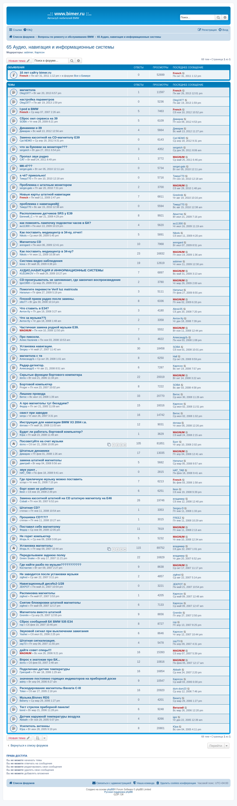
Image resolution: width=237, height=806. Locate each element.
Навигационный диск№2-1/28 (42, 583)
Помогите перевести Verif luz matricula (49, 289)
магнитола (27, 90)
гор (21, 624)
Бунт (175, 441)
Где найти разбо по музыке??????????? (50, 564)
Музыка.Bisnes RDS (34, 697)
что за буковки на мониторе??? (43, 147)
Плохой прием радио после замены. (47, 299)
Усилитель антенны (35, 726)
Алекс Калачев (28, 340)
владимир (179, 498)
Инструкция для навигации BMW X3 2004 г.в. (53, 422)
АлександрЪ (180, 337)
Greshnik (178, 195)
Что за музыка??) (33, 318)
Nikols (23, 235)
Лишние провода (32, 393)
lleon (22, 491)
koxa (22, 264)
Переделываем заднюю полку (42, 555)
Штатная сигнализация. (37, 640)
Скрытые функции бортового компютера (51, 374)
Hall (175, 356)
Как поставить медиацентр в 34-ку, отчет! (51, 232)
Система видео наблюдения (41, 261)
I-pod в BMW (29, 109)
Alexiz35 (178, 308)
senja (23, 415)
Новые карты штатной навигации (45, 194)
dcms (23, 377)
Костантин (26, 567)
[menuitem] (27, 30)
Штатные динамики (34, 450)
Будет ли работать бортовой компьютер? (51, 431)
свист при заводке (34, 412)
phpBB (110, 789)
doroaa (24, 425)
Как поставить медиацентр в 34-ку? (47, 251)
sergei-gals (26, 169)
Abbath (177, 669)
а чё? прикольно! (33, 175)
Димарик (178, 119)
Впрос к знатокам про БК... (40, 659)
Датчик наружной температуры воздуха (50, 716)
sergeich (24, 150)
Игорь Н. (25, 539)
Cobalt (23, 501)
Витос (23, 396)
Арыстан (178, 214)
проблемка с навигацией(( (39, 204)
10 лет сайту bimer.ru (35, 72)
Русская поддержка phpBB (118, 792)
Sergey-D (178, 508)
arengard (25, 245)
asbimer (28, 52)
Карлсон (40, 52)
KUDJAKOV (26, 273)
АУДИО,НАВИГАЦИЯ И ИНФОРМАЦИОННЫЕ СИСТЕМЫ (61, 270)
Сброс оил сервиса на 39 (39, 118)
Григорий (25, 672)
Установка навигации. (36, 346)
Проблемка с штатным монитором (46, 185)
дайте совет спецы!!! (35, 650)
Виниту (24, 700)
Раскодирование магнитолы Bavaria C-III (50, 688)
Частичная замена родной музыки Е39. (49, 327)
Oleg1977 (25, 93)
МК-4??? (26, 166)
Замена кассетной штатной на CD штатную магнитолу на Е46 (66, 498)
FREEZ (177, 517)
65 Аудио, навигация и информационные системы (60, 47)
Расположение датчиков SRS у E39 (46, 213)
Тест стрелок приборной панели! (44, 707)
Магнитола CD (30, 242)
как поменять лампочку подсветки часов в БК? (55, 223)
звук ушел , (28, 469)
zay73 (23, 643)
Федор (23, 406)
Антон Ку (25, 311)
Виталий (178, 707)
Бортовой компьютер (36, 384)
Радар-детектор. (32, 365)
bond (22, 710)
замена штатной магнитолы (41, 460)
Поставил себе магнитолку (40, 526)
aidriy (23, 681)
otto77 (23, 302)
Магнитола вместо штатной (40, 612)
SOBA (23, 121)
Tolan (23, 691)
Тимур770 (25, 178)
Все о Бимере (82, 75)
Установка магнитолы (36, 545)
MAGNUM (179, 157)
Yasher (24, 634)
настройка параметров (37, 99)
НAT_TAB (25, 472)
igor (175, 717)
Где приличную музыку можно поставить (51, 479)
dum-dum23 (180, 688)
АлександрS (27, 368)
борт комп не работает (37, 488)
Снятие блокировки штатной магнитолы (50, 602)
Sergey (24, 349)
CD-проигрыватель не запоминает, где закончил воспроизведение (70, 280)
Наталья (25, 292)
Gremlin (24, 615)
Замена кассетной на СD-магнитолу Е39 (50, 137)
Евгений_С (26, 216)
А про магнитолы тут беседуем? (44, 403)
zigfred (23, 577)
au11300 (25, 226)
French (24, 75)
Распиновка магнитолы (37, 593)
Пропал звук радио (34, 156)
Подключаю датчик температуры (45, 669)
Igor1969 (25, 283)
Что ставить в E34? (34, 308)
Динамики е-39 (31, 128)
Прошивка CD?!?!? (34, 517)
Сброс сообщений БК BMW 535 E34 (46, 621)
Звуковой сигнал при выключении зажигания (54, 631)
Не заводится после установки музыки (49, 574)
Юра (22, 434)
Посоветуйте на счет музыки (41, 441)
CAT (22, 159)
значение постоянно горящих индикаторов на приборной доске (68, 678)
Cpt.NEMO (26, 140)
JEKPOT (25, 586)
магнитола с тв (31, 356)
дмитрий (25, 463)
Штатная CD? (30, 507)
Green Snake (27, 558)
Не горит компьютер (35, 536)
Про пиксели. (30, 337)
